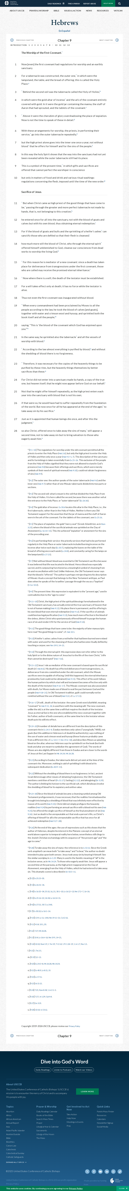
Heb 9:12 (77, 609)
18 (52, 707)
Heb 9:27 (56, 822)
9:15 (32, 663)
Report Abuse (89, 4)
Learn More (87, 1093)
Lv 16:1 (47, 912)
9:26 (32, 828)
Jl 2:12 (77, 781)
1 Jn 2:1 (55, 991)
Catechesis (11, 1150)
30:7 (46, 905)
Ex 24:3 (39, 965)
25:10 (51, 892)
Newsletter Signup (106, 1123)
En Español (64, 30)
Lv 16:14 (44, 528)
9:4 (31, 505)
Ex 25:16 (98, 515)
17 (93, 683)
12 (64, 45)
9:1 (31, 447)
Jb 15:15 (40, 984)
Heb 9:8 (50, 464)
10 (56, 45)
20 (36, 727)
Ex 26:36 (84, 498)
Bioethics (10, 1142)
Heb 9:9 (51, 471)
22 (36, 663)
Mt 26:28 (81, 754)
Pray (69, 1126)
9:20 (32, 965)
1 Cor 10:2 (33, 582)
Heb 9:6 (95, 478)
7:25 (38, 991)
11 (60, 45)
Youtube (102, 1172)
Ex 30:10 (38, 912)
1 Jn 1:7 (86, 945)
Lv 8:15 (47, 971)
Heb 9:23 (51, 805)
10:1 (43, 925)
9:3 (31, 491)
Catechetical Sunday (16, 1154)
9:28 (32, 849)
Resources (102, 1116)
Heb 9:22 (92, 694)
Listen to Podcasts (62, 1071)
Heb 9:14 (91, 619)
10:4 (37, 938)
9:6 (31, 538)
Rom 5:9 (47, 945)
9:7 (31, 559)
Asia (8, 1127)
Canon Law (11, 1146)
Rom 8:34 (45, 991)
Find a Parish (74, 4)
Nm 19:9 (64, 643)
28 (36, 795)
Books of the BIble (45, 1116)
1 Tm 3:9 (56, 945)
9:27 (32, 1004)
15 (51, 528)
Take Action (72, 1115)
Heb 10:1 (71, 629)
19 (80, 945)
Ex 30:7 (60, 545)
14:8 (50, 919)
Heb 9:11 (55, 606)
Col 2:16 (71, 919)
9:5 (31, 521)
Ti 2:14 (64, 945)
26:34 (51, 899)
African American (14, 1120)
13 (68, 45)
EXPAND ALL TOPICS (15, 1163)
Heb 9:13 (71, 613)
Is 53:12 (87, 849)
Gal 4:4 (52, 997)
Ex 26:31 (39, 886)
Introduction (18, 45)
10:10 (39, 945)
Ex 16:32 (39, 892)
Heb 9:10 (80, 468)
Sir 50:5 (79, 873)
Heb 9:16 (85, 683)
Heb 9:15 (90, 676)
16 (55, 892)
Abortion (10, 1112)
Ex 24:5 (47, 731)
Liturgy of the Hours (46, 1135)
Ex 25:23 (39, 879)
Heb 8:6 (51, 666)
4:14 (38, 925)
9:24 (32, 991)
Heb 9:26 (32, 815)
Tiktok (120, 1172)
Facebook (96, 1172)
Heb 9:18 (66, 690)
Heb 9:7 (42, 481)
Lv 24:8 (65, 549)
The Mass (41, 1139)
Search (119, 3)
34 (45, 886)
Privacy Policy (75, 1027)
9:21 (32, 761)
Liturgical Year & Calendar (49, 1127)
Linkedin (108, 1172)
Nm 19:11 (58, 919)
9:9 (31, 589)
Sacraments (42, 1131)
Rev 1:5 (94, 945)
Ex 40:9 (55, 768)
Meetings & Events (76, 1123)
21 (74, 643)
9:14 (32, 649)
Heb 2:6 (62, 451)
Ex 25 (82, 458)
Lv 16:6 (44, 938)
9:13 (32, 636)
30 (45, 879)
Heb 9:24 (41, 808)
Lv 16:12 (74, 892)
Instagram (114, 1172)
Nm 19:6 (66, 741)
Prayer (39, 1123)
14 (36, 599)
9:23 (32, 795)
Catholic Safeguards (16, 1158)
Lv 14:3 (54, 741)
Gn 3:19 (39, 1004)
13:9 (38, 919)
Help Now (108, 3)
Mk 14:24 (71, 754)
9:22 (32, 774)
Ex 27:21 (50, 552)
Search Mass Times (45, 1120)
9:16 (32, 703)
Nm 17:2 (87, 892)
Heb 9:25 (32, 812)
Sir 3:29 (101, 781)
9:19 (32, 727)
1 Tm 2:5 (39, 951)
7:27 (37, 932)
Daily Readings (54, 4)
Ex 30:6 (62, 505)
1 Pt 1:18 (73, 945)
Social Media (103, 1127)
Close (122, 1188)
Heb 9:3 (72, 454)
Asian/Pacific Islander (16, 1131)
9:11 (32, 599)
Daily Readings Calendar (64, 3)
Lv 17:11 (40, 978)
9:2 (31, 478)
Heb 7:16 (59, 656)
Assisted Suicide (14, 1135)
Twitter (90, 1172)
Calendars (102, 1120)
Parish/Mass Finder (106, 1112)
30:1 (63, 892)
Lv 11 (44, 919)
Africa (9, 1116)
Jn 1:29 (65, 859)
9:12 (32, 932)
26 (88, 458)
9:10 (32, 919)
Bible (8, 1139)
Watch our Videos (83, 1071)
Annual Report (13, 1123)
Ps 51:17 (60, 781)
